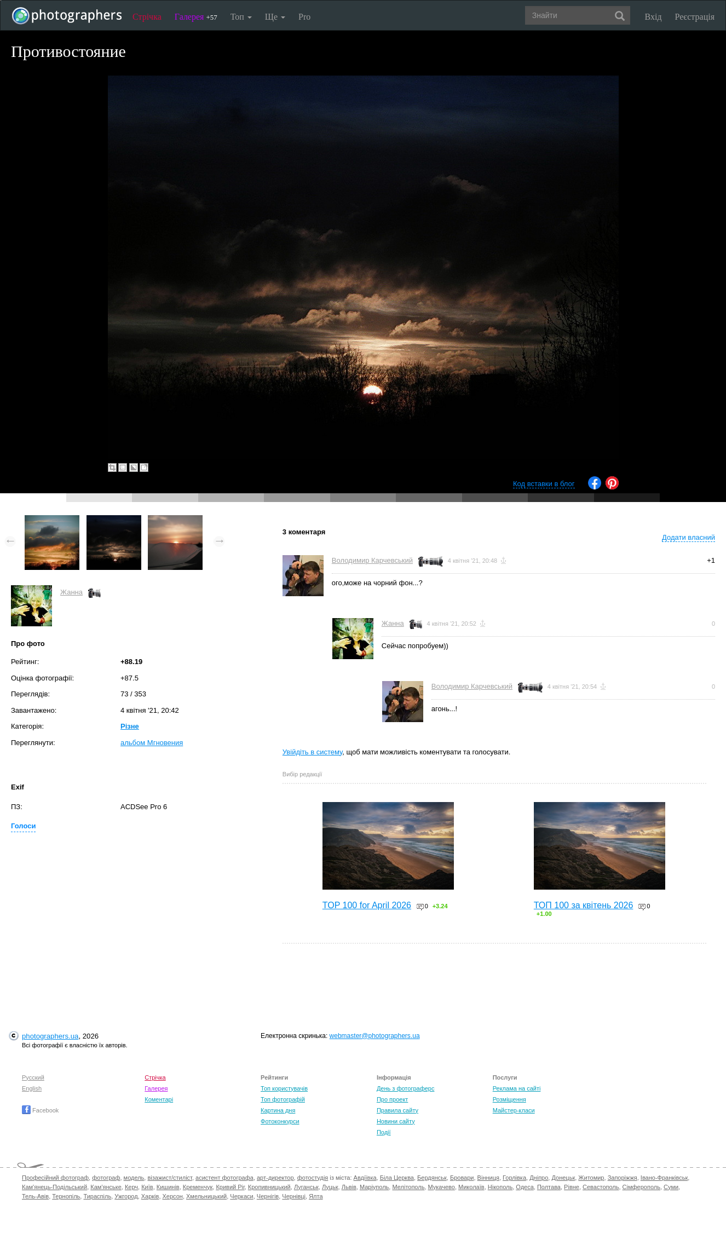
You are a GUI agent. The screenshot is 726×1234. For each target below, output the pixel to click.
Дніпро (538, 1177)
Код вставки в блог (544, 484)
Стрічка (147, 16)
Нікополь (500, 1187)
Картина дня (278, 1110)
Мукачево (441, 1187)
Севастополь (601, 1187)
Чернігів (268, 1196)
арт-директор (275, 1177)
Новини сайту (396, 1121)
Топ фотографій (283, 1099)
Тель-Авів (35, 1196)
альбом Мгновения (151, 743)
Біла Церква (397, 1177)
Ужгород (125, 1196)
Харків (150, 1196)
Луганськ (306, 1187)
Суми (671, 1187)
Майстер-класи (514, 1110)
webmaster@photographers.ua (375, 1036)
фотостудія (313, 1177)
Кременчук (197, 1187)
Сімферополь (641, 1187)
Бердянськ (432, 1177)
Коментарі (159, 1099)
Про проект (392, 1099)
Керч (131, 1187)
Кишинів (168, 1187)
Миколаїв (471, 1187)
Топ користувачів (284, 1088)
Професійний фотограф (55, 1177)
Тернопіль (66, 1196)
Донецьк (563, 1177)
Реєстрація (695, 16)
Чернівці (294, 1196)
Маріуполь (374, 1187)
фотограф (106, 1177)
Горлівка (514, 1177)
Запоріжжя (622, 1177)
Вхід (653, 16)
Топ (241, 16)
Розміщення (509, 1099)
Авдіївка (365, 1177)
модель (134, 1177)
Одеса (524, 1187)
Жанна (71, 592)
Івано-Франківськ (664, 1177)
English (32, 1088)
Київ (147, 1187)
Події (384, 1132)
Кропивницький (269, 1187)
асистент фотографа (224, 1177)
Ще (275, 16)
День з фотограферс (406, 1088)
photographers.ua (50, 1036)
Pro (304, 16)
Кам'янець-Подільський (54, 1187)
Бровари (462, 1177)
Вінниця (488, 1177)
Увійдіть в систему (313, 752)
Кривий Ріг (230, 1187)
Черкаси (241, 1196)
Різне (129, 726)
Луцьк (330, 1187)
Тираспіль (97, 1196)
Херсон (173, 1196)
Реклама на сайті (517, 1088)
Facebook (40, 1110)
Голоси (23, 826)
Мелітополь (408, 1187)
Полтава (549, 1187)
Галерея (196, 16)
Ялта (315, 1196)
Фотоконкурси (280, 1121)
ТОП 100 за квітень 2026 (583, 905)
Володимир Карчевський (372, 560)
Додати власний (688, 537)
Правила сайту (397, 1110)
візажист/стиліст (169, 1177)
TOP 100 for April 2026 (366, 905)
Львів (349, 1187)
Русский (33, 1077)
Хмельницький (206, 1196)
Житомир (591, 1177)
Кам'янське (106, 1187)
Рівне (571, 1187)
